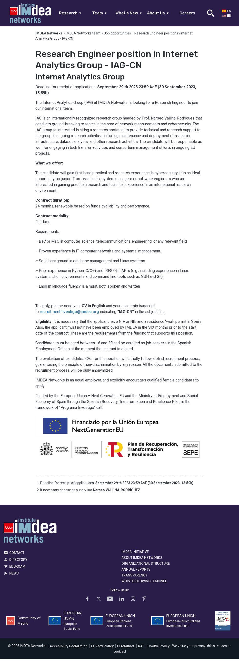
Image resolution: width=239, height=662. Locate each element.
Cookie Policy (158, 649)
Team (99, 13)
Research (70, 13)
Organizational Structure (145, 567)
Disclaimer (126, 649)
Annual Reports (135, 573)
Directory (18, 563)
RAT (141, 649)
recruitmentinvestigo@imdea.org (69, 315)
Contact (16, 556)
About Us (158, 13)
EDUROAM (17, 570)
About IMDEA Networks (141, 561)
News (14, 576)
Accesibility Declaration (69, 649)
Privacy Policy (102, 649)
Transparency (134, 578)
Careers (187, 13)
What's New (129, 13)
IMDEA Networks (30, 534)
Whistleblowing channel (144, 584)
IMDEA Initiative (135, 555)
